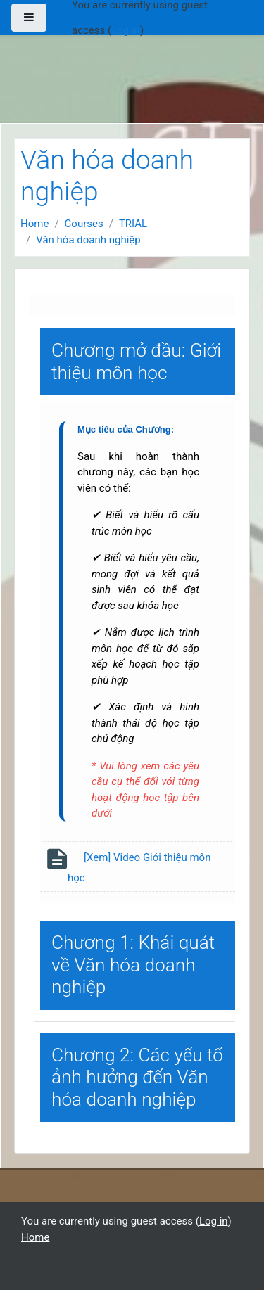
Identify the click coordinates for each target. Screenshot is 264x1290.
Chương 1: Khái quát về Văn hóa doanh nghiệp (133, 964)
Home (34, 223)
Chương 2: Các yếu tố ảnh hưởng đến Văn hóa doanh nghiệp (137, 1077)
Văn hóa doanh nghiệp (88, 240)
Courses (84, 223)
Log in (125, 30)
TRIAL (133, 223)
